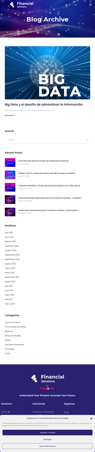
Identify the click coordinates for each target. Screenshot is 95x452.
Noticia (8, 340)
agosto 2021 (10, 281)
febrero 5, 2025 (24, 213)
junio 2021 (9, 290)
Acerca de (5, 412)
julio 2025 (9, 233)
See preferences (47, 446)
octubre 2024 (10, 250)
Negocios (9, 331)
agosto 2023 (10, 264)
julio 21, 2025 (23, 164)
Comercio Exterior (12, 322)
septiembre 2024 (12, 255)
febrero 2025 (10, 241)
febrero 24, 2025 (25, 188)
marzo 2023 (10, 268)
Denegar (47, 439)
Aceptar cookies (47, 432)
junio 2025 (9, 237)
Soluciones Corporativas (43, 412)
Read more (10, 115)
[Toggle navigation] (90, 4)
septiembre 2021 (12, 277)
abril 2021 (9, 299)
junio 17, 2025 (23, 176)
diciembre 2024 (11, 246)
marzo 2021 (10, 304)
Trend (7, 353)
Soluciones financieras (14, 344)
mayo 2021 (9, 295)
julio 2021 (9, 286)
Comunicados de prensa (15, 327)
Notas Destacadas (13, 336)
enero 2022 (10, 273)
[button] (91, 418)
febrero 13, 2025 (25, 201)
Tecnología (9, 349)
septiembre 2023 (12, 259)
